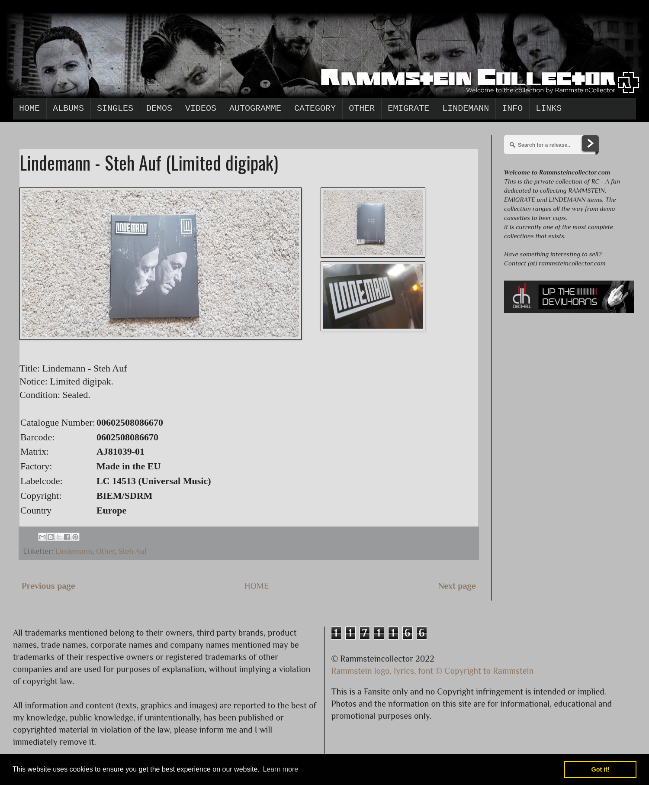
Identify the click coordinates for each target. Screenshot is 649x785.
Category (315, 108)
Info (512, 108)
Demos (159, 108)
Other (362, 108)
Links (549, 108)
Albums (68, 108)
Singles (115, 108)
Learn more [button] (280, 769)
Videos (200, 108)
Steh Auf (133, 551)
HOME (256, 586)
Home (29, 108)
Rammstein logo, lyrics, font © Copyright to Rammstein (432, 670)
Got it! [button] (600, 769)
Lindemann (465, 108)
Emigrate (408, 108)
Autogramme (255, 108)
